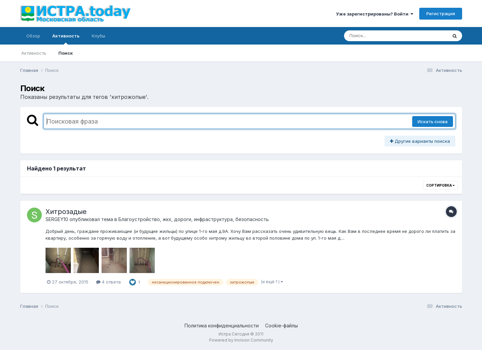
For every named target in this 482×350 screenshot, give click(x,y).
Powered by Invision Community (241, 340)
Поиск (65, 53)
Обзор (33, 35)
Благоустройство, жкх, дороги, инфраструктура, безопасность (193, 219)
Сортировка (440, 185)
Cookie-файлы (281, 325)
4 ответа (108, 282)
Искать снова (433, 121)
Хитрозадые (66, 212)
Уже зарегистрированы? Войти (374, 14)
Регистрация (440, 13)
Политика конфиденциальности (222, 325)
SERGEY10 (57, 219)
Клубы (98, 35)
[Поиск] (383, 35)
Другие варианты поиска (420, 141)
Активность (66, 39)
